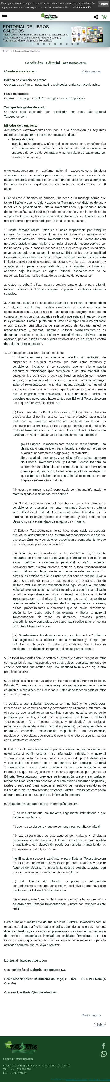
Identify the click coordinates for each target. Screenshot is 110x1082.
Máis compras (91, 71)
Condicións (35, 51)
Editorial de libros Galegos (26, 28)
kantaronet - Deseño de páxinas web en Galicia (88, 1079)
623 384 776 (21, 1069)
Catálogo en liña (20, 51)
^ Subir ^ (100, 1024)
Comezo (6, 51)
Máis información (82, 7)
